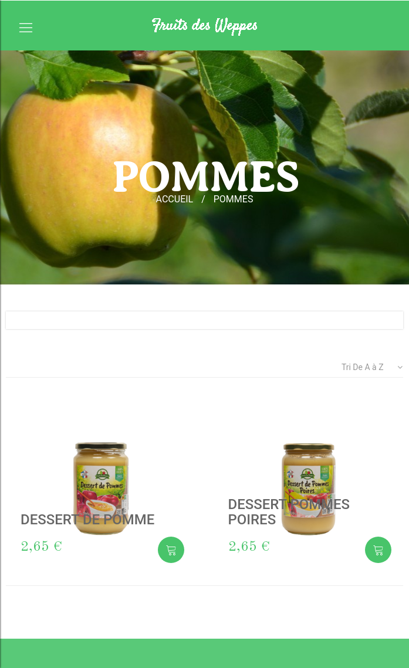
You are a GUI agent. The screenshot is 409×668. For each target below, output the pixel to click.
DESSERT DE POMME (87, 519)
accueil (175, 199)
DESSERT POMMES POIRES (289, 512)
